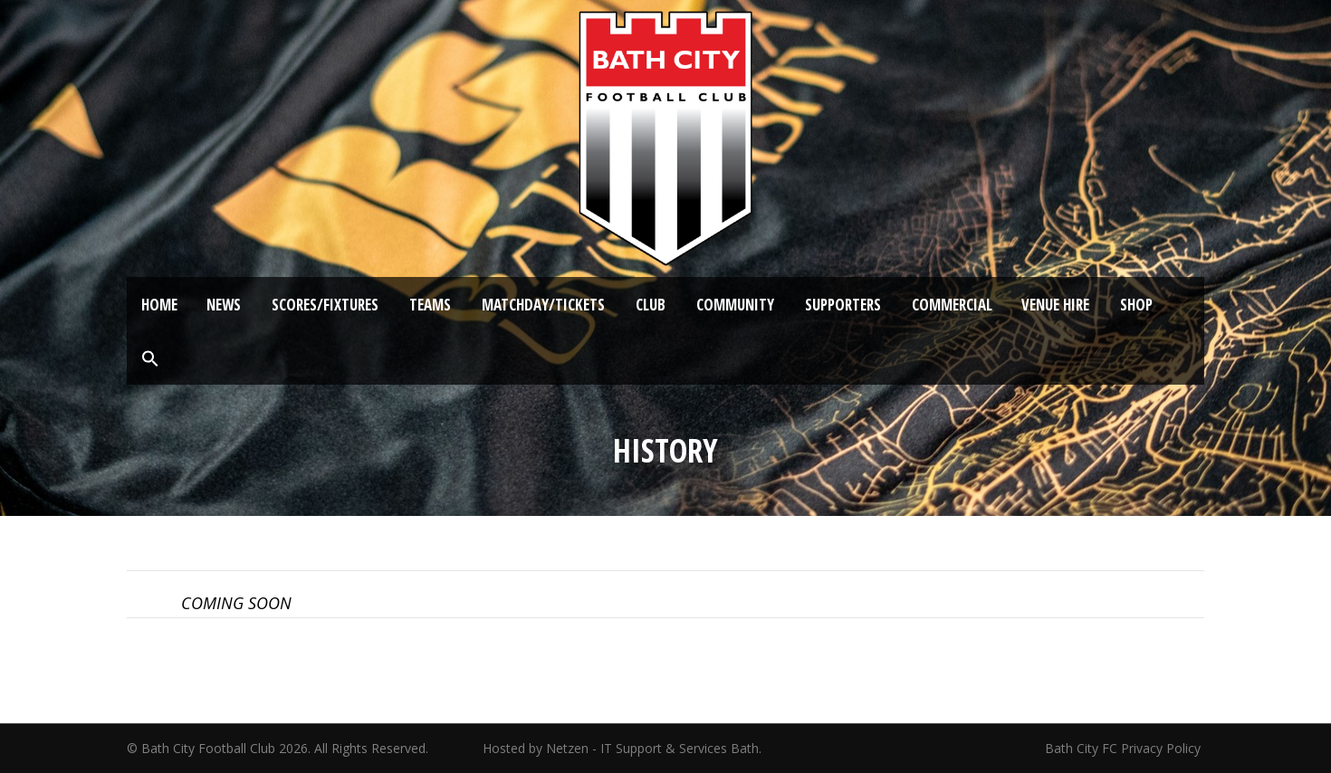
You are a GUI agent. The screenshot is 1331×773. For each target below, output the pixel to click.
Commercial (952, 304)
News (223, 304)
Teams (430, 304)
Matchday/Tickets (543, 304)
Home (159, 304)
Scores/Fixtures (325, 304)
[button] (150, 359)
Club (651, 304)
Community (735, 304)
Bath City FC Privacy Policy (1124, 748)
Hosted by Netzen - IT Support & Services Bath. (622, 748)
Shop (1136, 304)
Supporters (843, 304)
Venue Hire (1055, 304)
